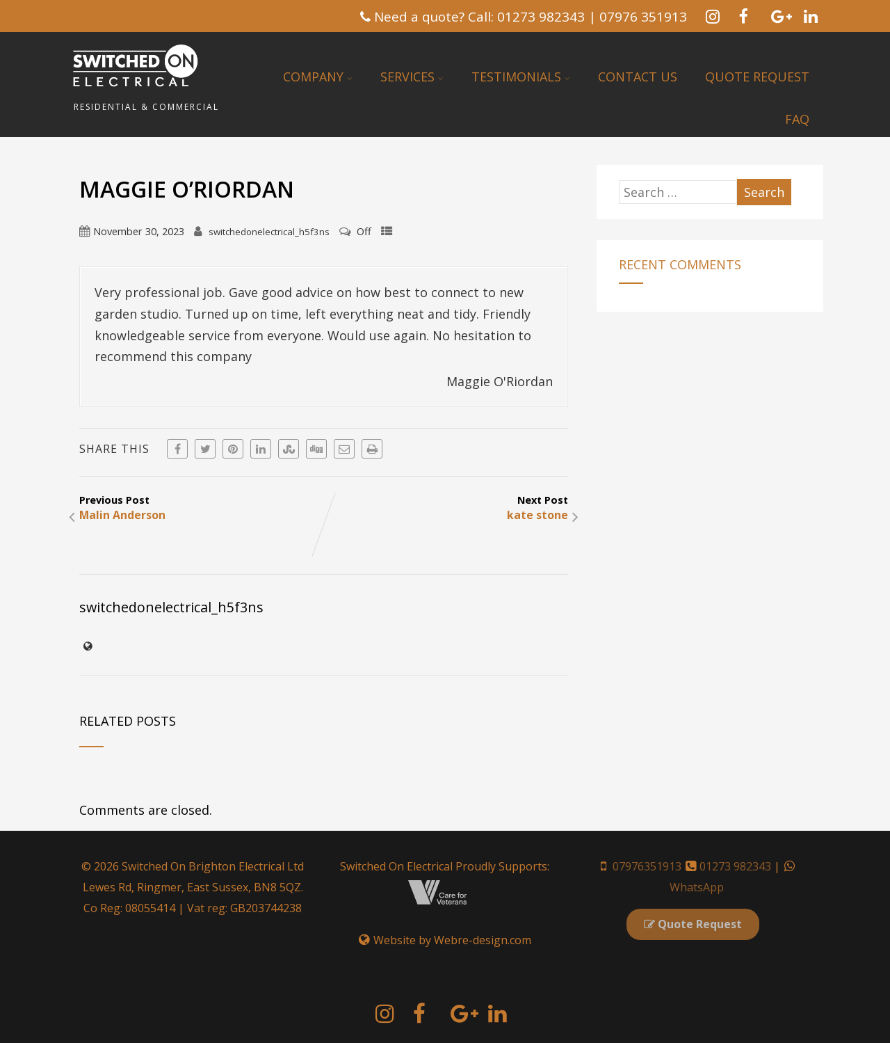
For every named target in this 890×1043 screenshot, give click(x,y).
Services (412, 76)
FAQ (797, 119)
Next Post (446, 508)
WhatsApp (697, 887)
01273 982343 (735, 866)
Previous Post (201, 508)
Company (318, 76)
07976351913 (647, 866)
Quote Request (757, 76)
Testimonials (520, 76)
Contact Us (637, 76)
